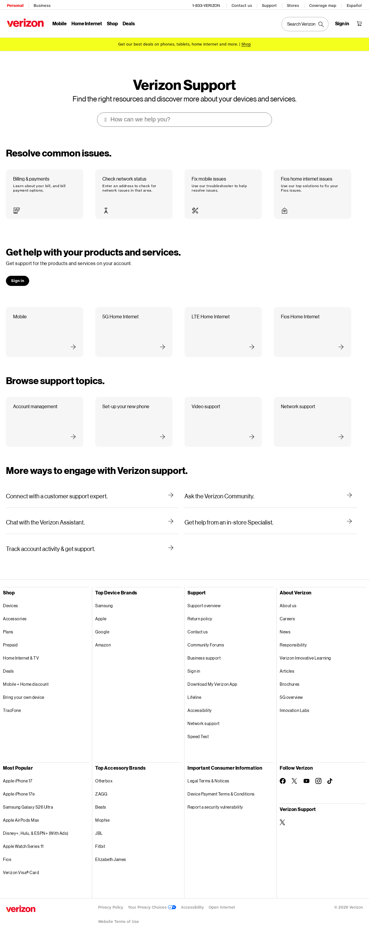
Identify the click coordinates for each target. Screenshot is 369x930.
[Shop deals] (246, 42)
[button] (44, 185)
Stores (294, 4)
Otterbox (103, 771)
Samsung (104, 596)
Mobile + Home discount (26, 675)
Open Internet (222, 898)
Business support (204, 649)
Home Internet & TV (21, 649)
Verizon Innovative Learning (305, 649)
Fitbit (100, 837)
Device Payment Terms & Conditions (221, 784)
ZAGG (101, 784)
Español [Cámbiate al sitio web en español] (355, 4)
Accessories (15, 609)
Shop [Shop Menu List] (111, 22)
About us (288, 596)
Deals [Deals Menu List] (128, 22)
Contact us (242, 4)
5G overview (291, 688)
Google (102, 622)
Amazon (103, 635)
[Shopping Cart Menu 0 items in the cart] (360, 22)
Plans (8, 622)
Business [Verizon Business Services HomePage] (41, 4)
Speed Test (198, 727)
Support (270, 4)
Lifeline (194, 688)
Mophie (102, 811)
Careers (287, 609)
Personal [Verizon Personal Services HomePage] (14, 4)
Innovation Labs (294, 701)
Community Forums (205, 635)
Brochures (290, 675)
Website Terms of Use (118, 912)
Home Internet (86, 22)
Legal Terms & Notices (208, 771)
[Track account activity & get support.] (92, 539)
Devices (10, 596)
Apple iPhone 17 (17, 771)
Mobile (58, 22)
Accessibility (199, 701)
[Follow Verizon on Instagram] (318, 772)
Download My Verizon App (212, 675)
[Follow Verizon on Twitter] (295, 772)
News (285, 622)
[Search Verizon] (305, 23)
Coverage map (323, 4)
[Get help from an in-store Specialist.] (271, 513)
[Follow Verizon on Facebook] (283, 772)
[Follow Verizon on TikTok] (330, 772)
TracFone (12, 701)
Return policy (199, 609)
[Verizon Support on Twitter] (283, 813)
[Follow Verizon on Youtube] (306, 772)
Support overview (204, 596)
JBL (99, 824)
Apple (101, 609)
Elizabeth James (110, 850)
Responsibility (293, 635)
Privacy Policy (110, 898)
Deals (8, 662)
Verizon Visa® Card (21, 863)
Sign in (193, 662)
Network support (203, 714)
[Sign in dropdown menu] (343, 22)
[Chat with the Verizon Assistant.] (92, 513)
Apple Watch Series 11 (23, 837)
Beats (100, 798)
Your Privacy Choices (152, 898)
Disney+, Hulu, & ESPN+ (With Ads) (35, 824)
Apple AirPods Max (21, 811)
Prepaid (10, 635)
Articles (287, 662)
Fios (7, 850)
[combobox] (184, 110)
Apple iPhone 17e (19, 784)
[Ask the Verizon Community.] (271, 487)
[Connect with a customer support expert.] (92, 487)
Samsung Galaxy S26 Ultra (28, 798)
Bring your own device (23, 688)
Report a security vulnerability (215, 798)
